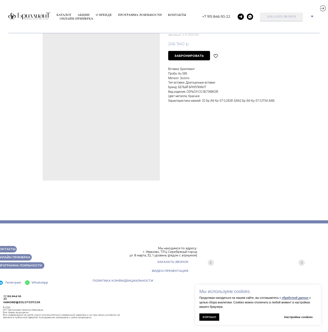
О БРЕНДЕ (104, 15)
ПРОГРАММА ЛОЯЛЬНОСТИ (140, 15)
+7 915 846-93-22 (216, 17)
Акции (84, 15)
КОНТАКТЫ (177, 15)
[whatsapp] (250, 17)
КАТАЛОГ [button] (63, 15)
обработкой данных (295, 297)
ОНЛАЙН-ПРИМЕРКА (76, 18)
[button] (281, 17)
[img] (323, 8)
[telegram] (241, 17)
